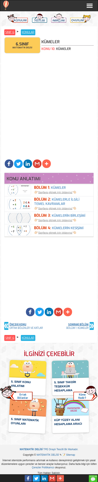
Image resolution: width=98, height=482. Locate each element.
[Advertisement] (49, 107)
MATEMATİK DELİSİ (48, 454)
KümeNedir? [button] (82, 396)
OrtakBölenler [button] (22, 396)
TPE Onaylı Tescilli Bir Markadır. (49, 449)
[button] (9, 163)
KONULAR (28, 32)
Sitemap (70, 454)
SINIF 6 (9, 32)
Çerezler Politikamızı (43, 467)
